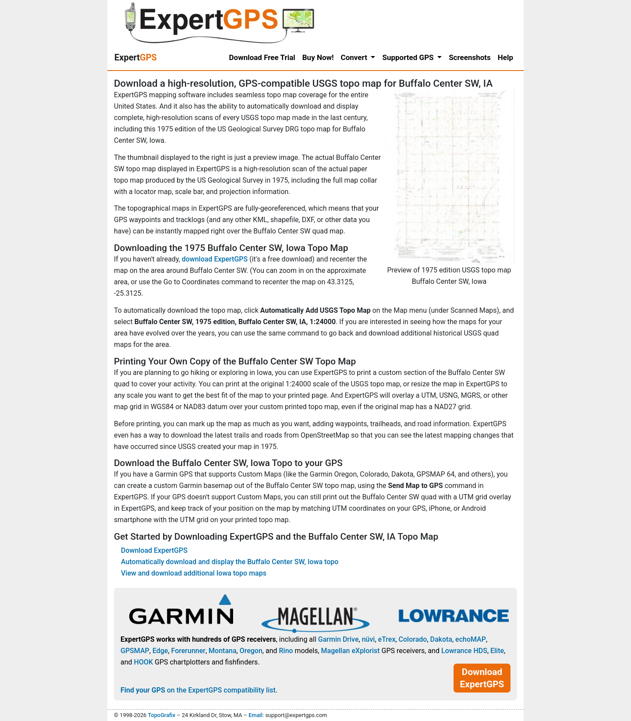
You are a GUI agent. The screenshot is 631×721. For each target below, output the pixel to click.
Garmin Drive (338, 639)
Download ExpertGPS (154, 550)
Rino (286, 651)
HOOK (143, 662)
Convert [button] (355, 57)
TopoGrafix (161, 715)
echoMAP (470, 639)
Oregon (251, 651)
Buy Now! (318, 57)
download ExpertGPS (215, 259)
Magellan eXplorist (350, 651)
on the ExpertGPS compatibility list (198, 690)
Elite (497, 651)
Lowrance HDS (464, 651)
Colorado (413, 639)
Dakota (441, 639)
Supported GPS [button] (408, 57)
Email (255, 715)
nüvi (368, 639)
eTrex (387, 639)
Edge (160, 651)
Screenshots (470, 57)
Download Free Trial (262, 57)
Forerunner (188, 651)
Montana (222, 651)
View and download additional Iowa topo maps (193, 573)
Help (505, 57)
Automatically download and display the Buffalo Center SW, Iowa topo (229, 562)
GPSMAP (135, 651)
